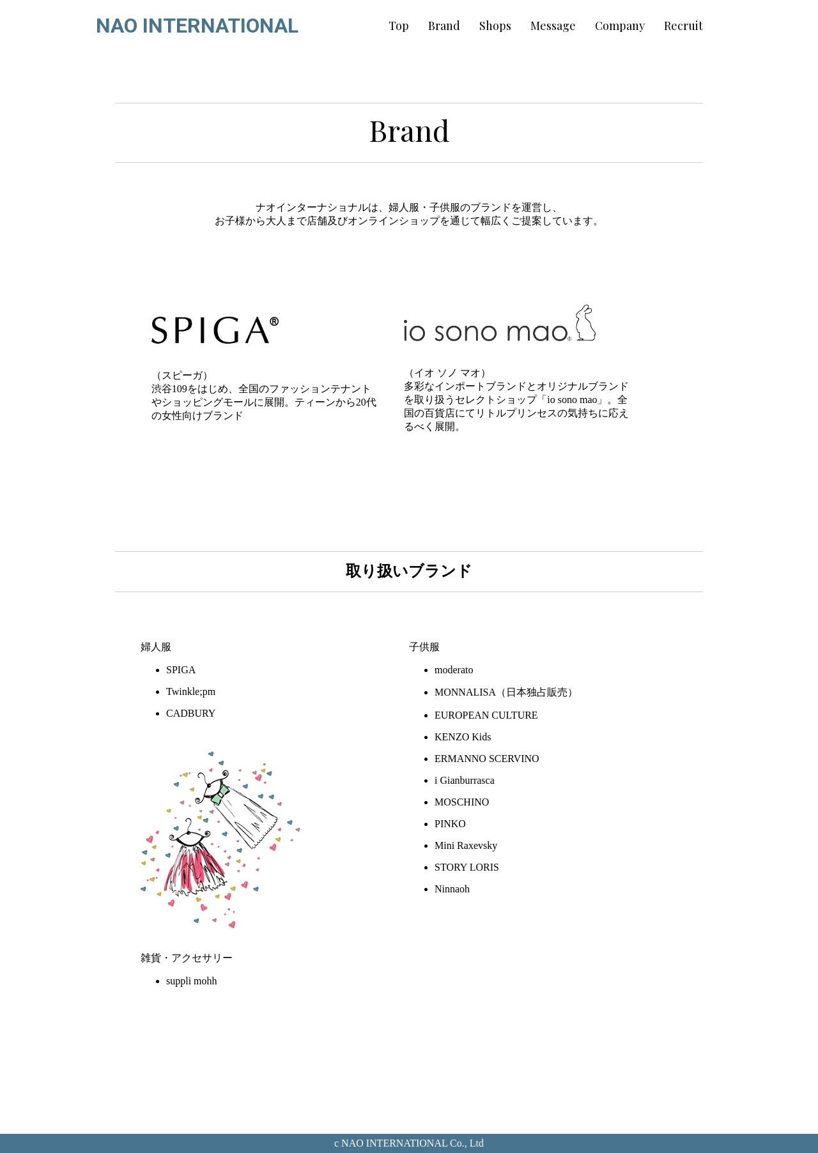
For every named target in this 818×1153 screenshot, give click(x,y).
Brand (444, 25)
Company (620, 25)
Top (399, 25)
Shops (495, 25)
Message (553, 25)
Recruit (683, 25)
